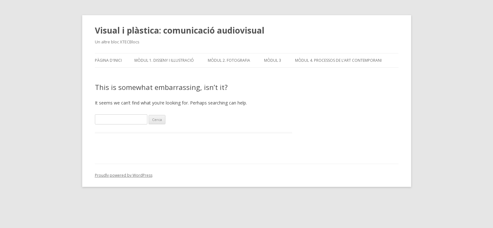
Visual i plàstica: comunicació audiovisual (179, 30)
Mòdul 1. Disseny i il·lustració (164, 60)
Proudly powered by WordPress (123, 175)
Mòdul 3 (272, 60)
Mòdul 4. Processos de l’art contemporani (338, 60)
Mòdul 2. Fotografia (229, 60)
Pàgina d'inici (108, 60)
